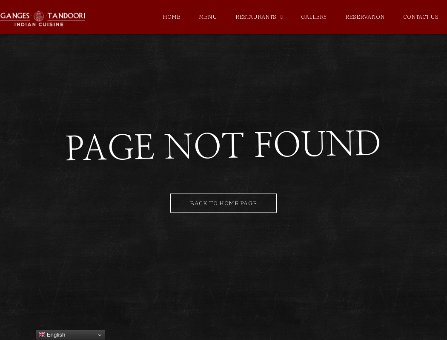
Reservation (365, 16)
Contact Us (420, 16)
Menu (208, 16)
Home (172, 16)
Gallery (314, 16)
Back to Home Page (223, 203)
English (51, 335)
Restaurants (255, 16)
